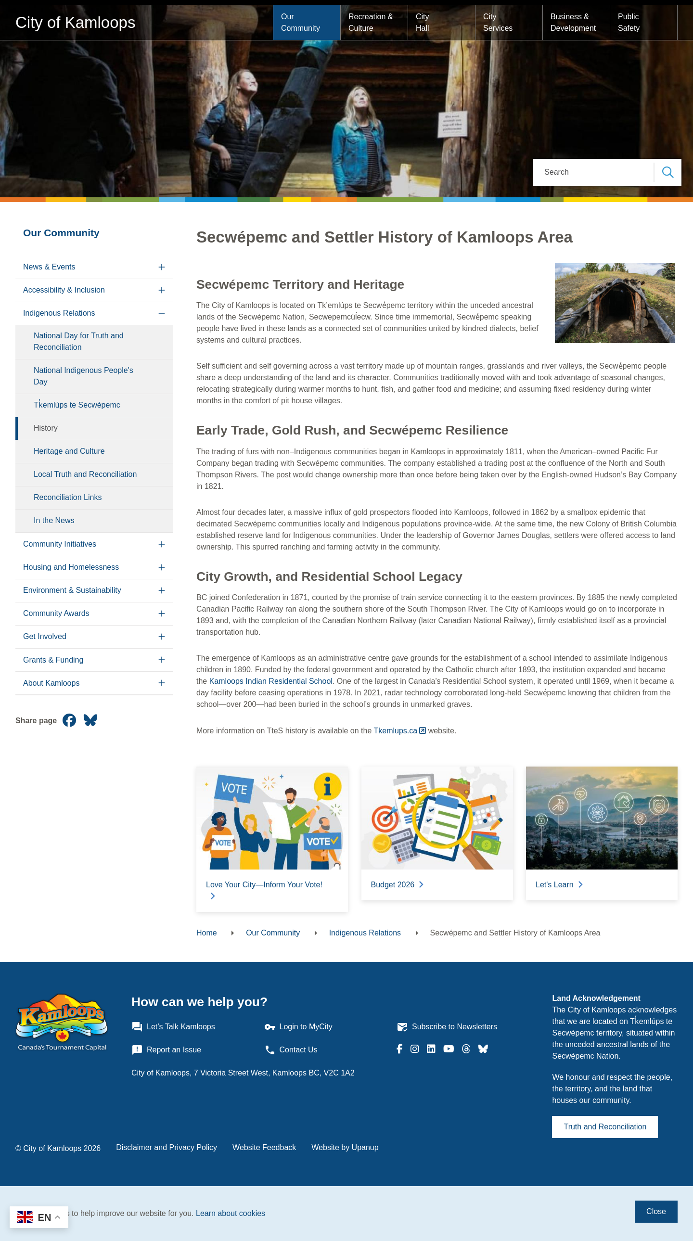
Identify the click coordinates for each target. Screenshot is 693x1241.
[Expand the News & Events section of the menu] (162, 267)
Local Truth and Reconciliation (85, 474)
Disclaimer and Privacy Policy (166, 1147)
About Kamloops (51, 683)
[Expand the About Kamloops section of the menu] (162, 683)
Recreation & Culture (371, 22)
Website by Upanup (344, 1147)
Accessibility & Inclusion (64, 290)
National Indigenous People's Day (83, 376)
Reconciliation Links (68, 497)
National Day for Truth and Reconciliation (79, 341)
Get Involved (44, 636)
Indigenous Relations (59, 313)
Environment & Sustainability (72, 590)
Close (656, 1211)
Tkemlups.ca (396, 731)
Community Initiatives (59, 544)
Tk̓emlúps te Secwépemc (77, 405)
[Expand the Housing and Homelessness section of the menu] (162, 567)
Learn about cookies (230, 1213)
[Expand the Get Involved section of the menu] (162, 637)
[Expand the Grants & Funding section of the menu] (162, 660)
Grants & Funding (53, 660)
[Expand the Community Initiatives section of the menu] (162, 544)
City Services (498, 22)
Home (206, 933)
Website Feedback (264, 1147)
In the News (54, 520)
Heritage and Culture (69, 451)
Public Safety (629, 22)
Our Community (300, 22)
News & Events (49, 267)
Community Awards (56, 613)
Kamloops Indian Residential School (271, 681)
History (46, 428)
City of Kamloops (75, 22)
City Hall (423, 22)
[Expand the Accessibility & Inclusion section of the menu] (162, 290)
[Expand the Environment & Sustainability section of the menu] (162, 590)
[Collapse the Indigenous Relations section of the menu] (162, 313)
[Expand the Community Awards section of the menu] (162, 613)
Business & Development (573, 22)
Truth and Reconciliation (605, 1127)
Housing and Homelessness (71, 567)
